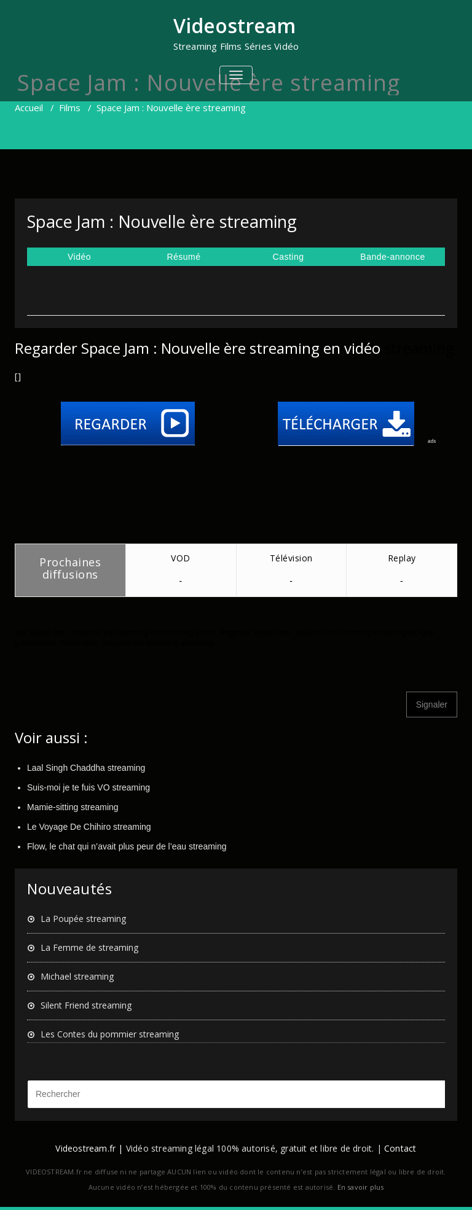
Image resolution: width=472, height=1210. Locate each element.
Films (70, 107)
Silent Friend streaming (86, 1005)
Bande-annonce (392, 257)
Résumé (183, 257)
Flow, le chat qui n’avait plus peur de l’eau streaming (127, 846)
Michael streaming (77, 976)
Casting (288, 257)
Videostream (234, 25)
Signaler (431, 704)
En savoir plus (360, 1187)
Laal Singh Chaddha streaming (86, 768)
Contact (400, 1148)
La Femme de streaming (89, 947)
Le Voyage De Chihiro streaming (89, 827)
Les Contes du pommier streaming (110, 1034)
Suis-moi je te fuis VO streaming (88, 787)
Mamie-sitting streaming (73, 807)
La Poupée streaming (83, 918)
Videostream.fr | (89, 1148)
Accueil (29, 107)
